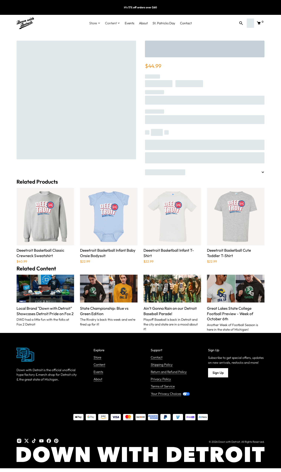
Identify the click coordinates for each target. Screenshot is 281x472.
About (143, 23)
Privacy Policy (161, 379)
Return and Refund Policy (169, 372)
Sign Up (218, 373)
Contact (186, 23)
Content (99, 365)
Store (97, 357)
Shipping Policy (162, 365)
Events (129, 23)
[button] (94, 23)
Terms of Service (163, 386)
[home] (25, 23)
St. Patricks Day (164, 23)
